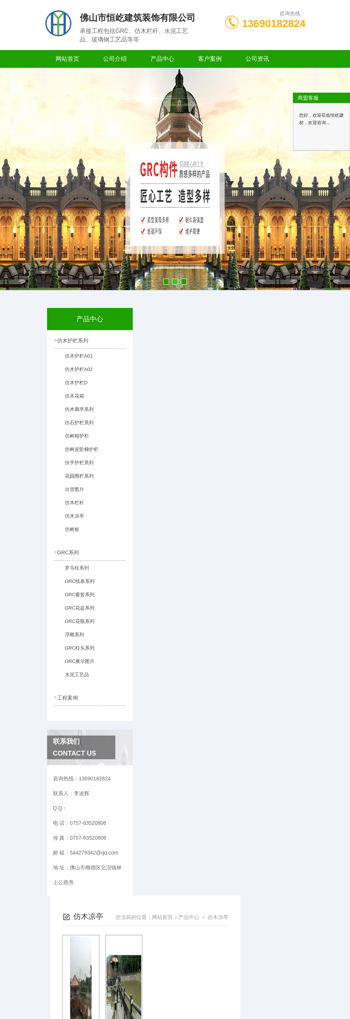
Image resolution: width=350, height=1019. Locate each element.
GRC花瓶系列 (75, 624)
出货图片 (70, 493)
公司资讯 (257, 59)
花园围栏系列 (74, 479)
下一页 (232, 437)
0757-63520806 (135, 983)
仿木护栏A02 (74, 373)
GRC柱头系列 (75, 651)
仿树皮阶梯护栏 (76, 453)
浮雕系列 (70, 638)
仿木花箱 (70, 399)
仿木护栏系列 (73, 340)
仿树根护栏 (72, 439)
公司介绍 (115, 59)
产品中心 (162, 59)
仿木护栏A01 (74, 359)
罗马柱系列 (72, 571)
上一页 (189, 437)
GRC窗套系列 (75, 598)
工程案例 (68, 697)
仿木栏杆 (70, 506)
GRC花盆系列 (75, 611)
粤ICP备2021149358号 (229, 995)
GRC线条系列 (75, 584)
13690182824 (274, 23)
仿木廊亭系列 (74, 413)
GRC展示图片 (75, 664)
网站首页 (67, 59)
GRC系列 (69, 552)
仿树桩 (68, 533)
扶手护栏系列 (74, 466)
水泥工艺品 (72, 678)
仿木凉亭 (70, 519)
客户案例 (210, 59)
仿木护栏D (71, 386)
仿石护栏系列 (74, 426)
